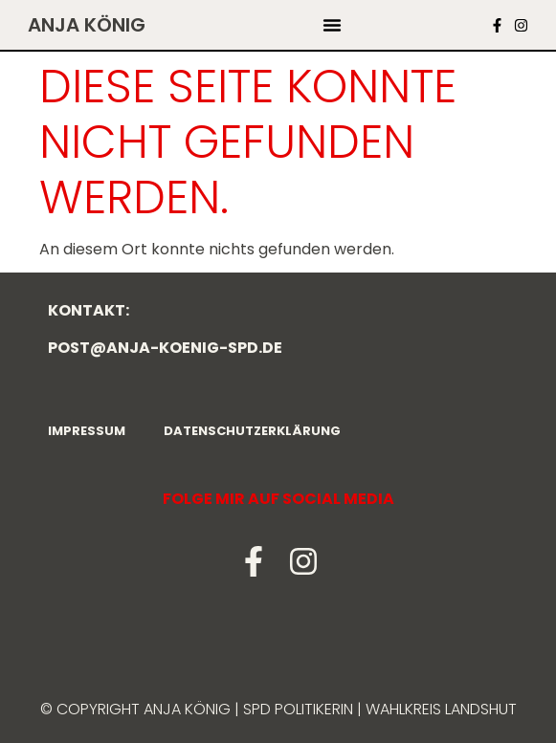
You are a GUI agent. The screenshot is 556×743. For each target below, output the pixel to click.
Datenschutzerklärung (252, 431)
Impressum (86, 431)
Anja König (86, 24)
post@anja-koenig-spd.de (165, 348)
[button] (332, 25)
